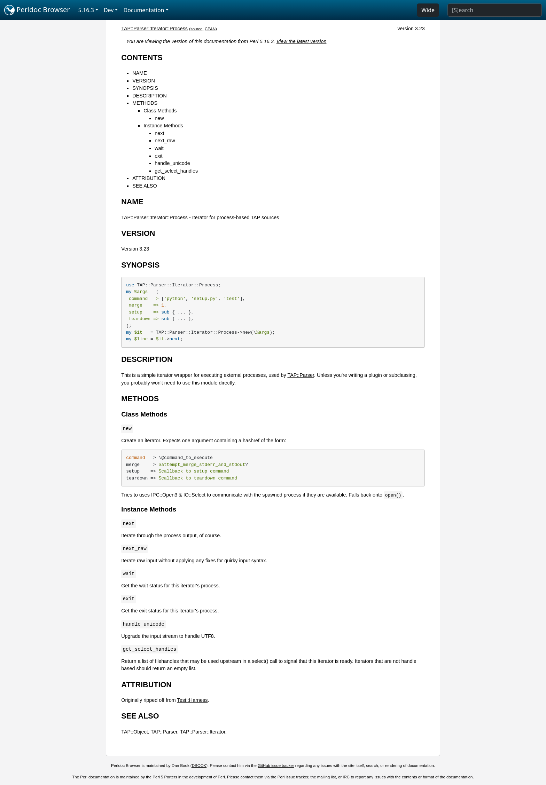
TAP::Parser (300, 375)
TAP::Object (134, 732)
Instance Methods (163, 125)
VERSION (143, 81)
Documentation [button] (143, 10)
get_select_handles (176, 171)
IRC (346, 777)
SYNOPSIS (145, 88)
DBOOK (199, 765)
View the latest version (301, 41)
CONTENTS (142, 57)
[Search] (494, 10)
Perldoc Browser (37, 10)
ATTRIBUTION (148, 178)
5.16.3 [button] (86, 10)
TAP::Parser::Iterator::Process (154, 28)
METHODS (144, 103)
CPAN (210, 29)
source (196, 29)
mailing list (326, 777)
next (159, 133)
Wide (428, 10)
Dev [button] (109, 10)
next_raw (165, 140)
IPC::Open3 (164, 495)
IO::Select (194, 495)
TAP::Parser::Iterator (202, 732)
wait (159, 148)
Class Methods (160, 110)
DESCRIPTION (149, 95)
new (159, 118)
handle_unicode (172, 163)
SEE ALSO (144, 186)
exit (158, 156)
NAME (139, 73)
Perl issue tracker (293, 777)
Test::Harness (192, 700)
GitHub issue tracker (276, 765)
